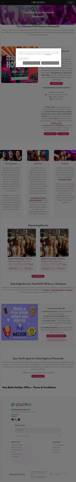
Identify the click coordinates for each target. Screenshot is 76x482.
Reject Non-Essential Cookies (31, 62)
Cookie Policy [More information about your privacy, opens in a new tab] (48, 54)
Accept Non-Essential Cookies (50, 62)
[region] (38, 57)
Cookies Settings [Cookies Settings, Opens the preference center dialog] (23, 58)
